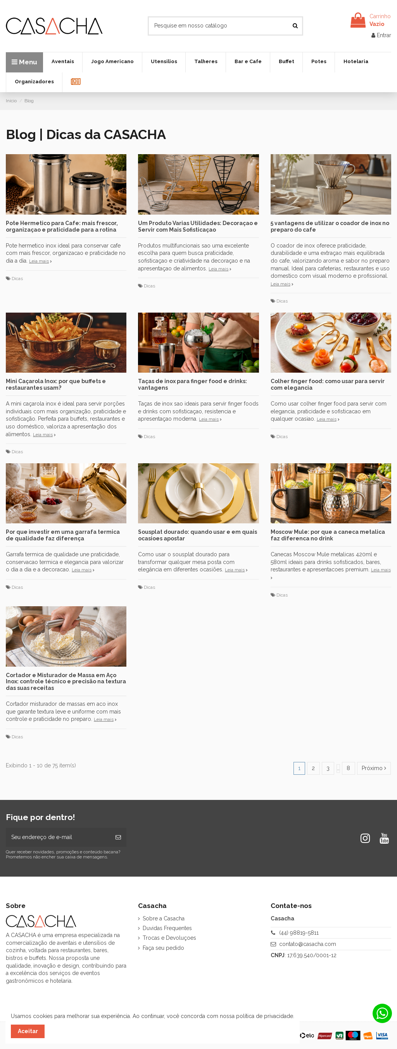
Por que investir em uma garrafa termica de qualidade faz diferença (63, 535)
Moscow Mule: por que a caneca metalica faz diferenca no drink (328, 535)
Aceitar (28, 1031)
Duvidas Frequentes (167, 928)
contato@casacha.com (307, 944)
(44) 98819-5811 (299, 933)
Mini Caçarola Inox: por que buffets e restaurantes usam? (56, 384)
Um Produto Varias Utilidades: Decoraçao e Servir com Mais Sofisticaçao (198, 226)
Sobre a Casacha (164, 918)
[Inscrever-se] (118, 837)
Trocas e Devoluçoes (169, 938)
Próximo (374, 768)
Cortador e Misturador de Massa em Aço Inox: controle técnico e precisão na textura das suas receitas (66, 681)
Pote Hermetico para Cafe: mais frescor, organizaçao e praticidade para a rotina (62, 226)
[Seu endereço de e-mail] (58, 837)
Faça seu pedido (163, 948)
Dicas (17, 278)
